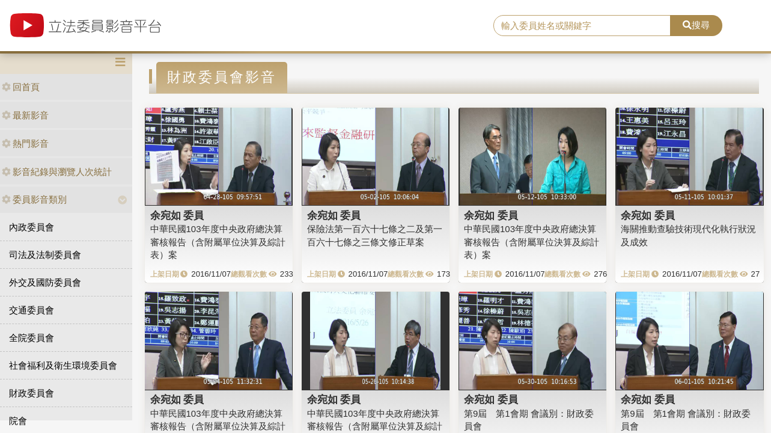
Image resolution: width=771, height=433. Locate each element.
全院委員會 (31, 338)
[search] (581, 26)
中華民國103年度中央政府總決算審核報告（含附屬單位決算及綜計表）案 (217, 242)
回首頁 (21, 87)
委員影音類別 (34, 199)
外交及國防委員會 (45, 282)
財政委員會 (31, 393)
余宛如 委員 (177, 215)
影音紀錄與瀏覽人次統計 (57, 172)
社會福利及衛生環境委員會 (63, 365)
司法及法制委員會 (45, 255)
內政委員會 (31, 227)
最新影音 (25, 115)
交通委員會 (31, 310)
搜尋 (696, 25)
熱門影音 (25, 143)
